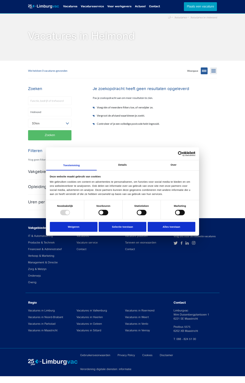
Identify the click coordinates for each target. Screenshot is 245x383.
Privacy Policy (126, 362)
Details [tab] (122, 164)
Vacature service (87, 249)
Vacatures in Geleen (89, 330)
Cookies (147, 362)
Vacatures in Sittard (89, 337)
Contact (154, 6)
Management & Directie (43, 269)
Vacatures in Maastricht (43, 337)
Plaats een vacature (200, 6)
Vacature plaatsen (136, 242)
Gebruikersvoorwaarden (95, 362)
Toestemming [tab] (71, 165)
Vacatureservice (92, 6)
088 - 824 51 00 (186, 346)
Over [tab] (174, 164)
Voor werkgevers (119, 6)
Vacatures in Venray (137, 337)
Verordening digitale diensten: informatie (105, 376)
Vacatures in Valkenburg (92, 317)
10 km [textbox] (35, 130)
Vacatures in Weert (137, 324)
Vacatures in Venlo (136, 330)
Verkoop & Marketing (41, 262)
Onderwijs (34, 282)
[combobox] (49, 130)
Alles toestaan (171, 226)
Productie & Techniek (41, 249)
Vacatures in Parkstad (41, 330)
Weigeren (73, 226)
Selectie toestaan (122, 226)
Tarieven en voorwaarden (140, 249)
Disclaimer (166, 362)
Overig (32, 289)
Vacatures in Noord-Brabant (45, 324)
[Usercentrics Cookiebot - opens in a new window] (180, 153)
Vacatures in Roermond (139, 317)
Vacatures (70, 6)
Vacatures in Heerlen (90, 324)
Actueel (140, 6)
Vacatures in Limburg (41, 317)
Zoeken (50, 141)
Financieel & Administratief (45, 256)
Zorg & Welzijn (37, 275)
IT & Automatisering (40, 242)
